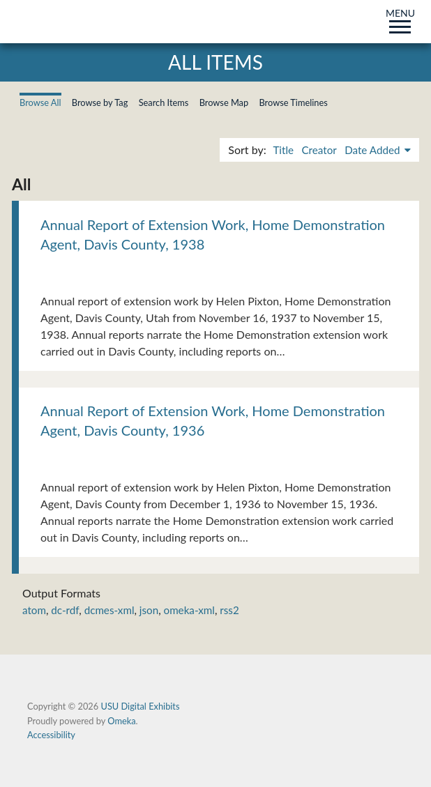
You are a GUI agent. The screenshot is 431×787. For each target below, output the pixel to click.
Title (283, 150)
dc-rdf (65, 610)
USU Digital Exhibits (139, 706)
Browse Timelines (293, 102)
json (148, 610)
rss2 (229, 610)
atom (34, 610)
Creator (318, 150)
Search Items (164, 102)
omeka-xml (189, 610)
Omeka (121, 720)
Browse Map (224, 102)
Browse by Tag (100, 102)
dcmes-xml (109, 610)
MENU (400, 18)
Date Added (373, 150)
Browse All (40, 102)
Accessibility (51, 734)
